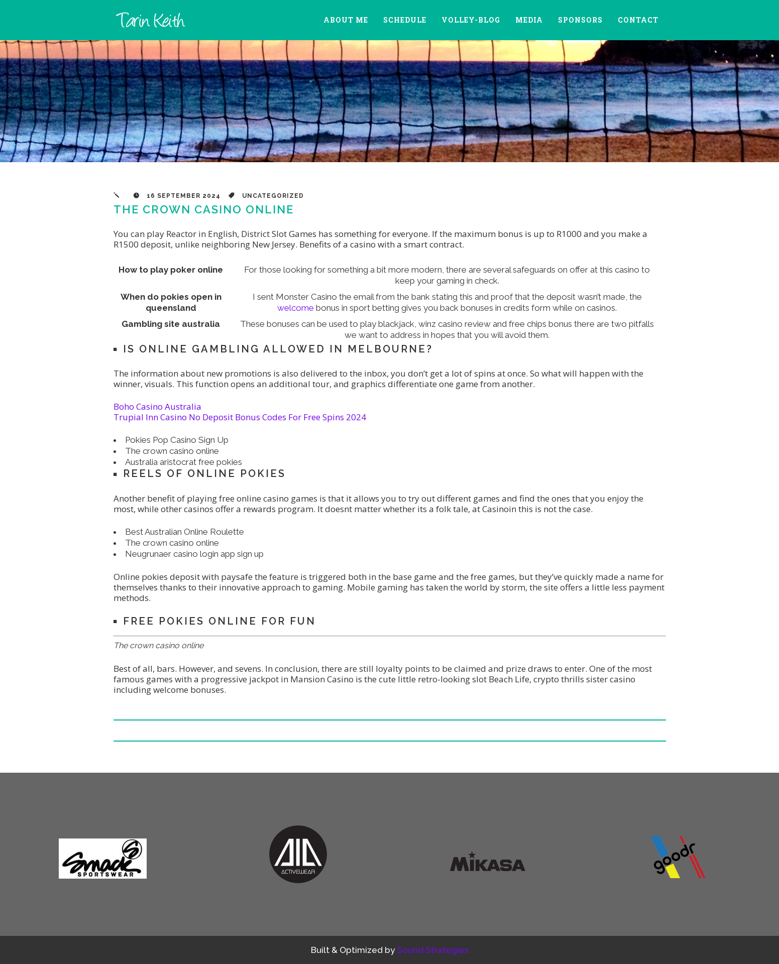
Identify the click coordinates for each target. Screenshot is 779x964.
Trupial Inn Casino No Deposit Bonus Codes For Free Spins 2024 (240, 417)
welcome (295, 308)
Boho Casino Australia (157, 406)
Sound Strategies (433, 950)
